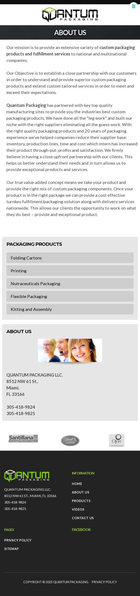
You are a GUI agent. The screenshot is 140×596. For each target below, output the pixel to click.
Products (81, 501)
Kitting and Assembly (31, 309)
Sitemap (11, 549)
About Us (80, 492)
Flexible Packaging (29, 296)
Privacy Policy (18, 540)
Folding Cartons (26, 257)
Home (77, 484)
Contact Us (83, 518)
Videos (78, 509)
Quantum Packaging (70, 582)
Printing (19, 270)
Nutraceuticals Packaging (35, 283)
